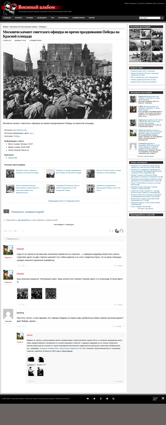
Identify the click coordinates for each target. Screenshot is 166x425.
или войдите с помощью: (64, 224)
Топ (52, 18)
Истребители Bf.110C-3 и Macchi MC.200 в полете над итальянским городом (150, 121)
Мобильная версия (62, 398)
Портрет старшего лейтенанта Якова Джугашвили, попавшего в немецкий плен (145, 176)
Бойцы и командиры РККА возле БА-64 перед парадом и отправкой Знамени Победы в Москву (149, 146)
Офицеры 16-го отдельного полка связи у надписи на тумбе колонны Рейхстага (145, 166)
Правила (133, 3)
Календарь (42, 18)
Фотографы (63, 18)
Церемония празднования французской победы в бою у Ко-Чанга (108, 188)
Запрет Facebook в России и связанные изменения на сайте (145, 74)
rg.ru (32, 133)
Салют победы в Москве (139, 206)
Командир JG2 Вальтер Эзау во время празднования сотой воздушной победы (67, 188)
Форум (91, 18)
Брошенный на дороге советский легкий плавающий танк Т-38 (145, 199)
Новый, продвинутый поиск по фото (143, 79)
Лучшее (29, 18)
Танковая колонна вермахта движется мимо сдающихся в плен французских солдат (146, 179)
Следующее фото (72, 201)
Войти (127, 3)
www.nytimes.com (20, 130)
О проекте (141, 3)
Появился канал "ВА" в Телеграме (143, 71)
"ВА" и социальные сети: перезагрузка (144, 77)
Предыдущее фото (56, 201)
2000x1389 (12, 158)
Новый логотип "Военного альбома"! (144, 82)
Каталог (18, 18)
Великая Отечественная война (23, 27)
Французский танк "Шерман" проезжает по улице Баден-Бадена (149, 98)
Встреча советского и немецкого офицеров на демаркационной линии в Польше (146, 195)
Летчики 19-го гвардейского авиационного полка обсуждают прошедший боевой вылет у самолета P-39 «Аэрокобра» (146, 171)
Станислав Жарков (17, 398)
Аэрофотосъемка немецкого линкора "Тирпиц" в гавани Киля (144, 187)
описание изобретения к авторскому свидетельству (61, 348)
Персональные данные (46, 398)
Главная (7, 18)
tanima (20, 312)
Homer (20, 249)
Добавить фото (151, 3)
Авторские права (31, 398)
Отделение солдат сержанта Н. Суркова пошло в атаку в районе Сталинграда (145, 191)
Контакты (161, 3)
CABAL (24, 40)
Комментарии (78, 18)
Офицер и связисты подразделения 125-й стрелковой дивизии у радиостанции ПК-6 (150, 131)
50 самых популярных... (146, 208)
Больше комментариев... (146, 156)
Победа (42, 27)
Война (5, 27)
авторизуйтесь (24, 220)
